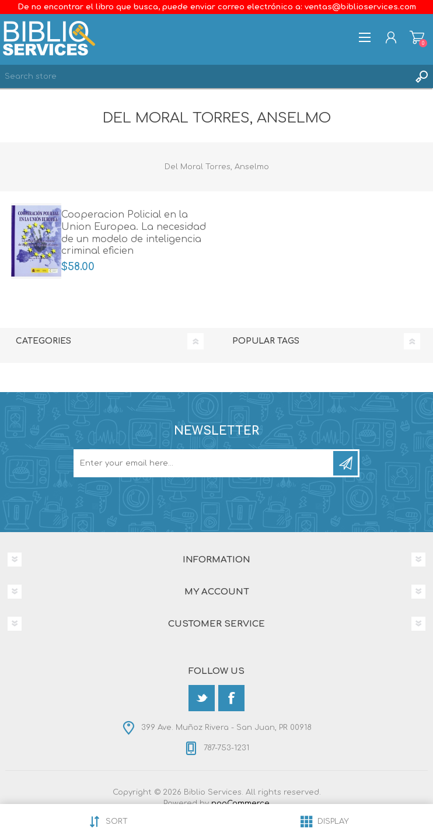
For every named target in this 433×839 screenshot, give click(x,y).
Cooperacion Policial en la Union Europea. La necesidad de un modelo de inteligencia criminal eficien (133, 232)
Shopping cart (417, 37)
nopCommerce (240, 803)
